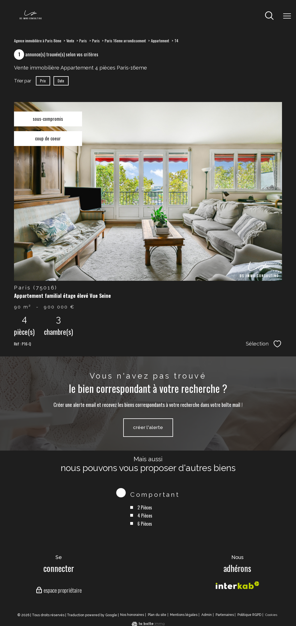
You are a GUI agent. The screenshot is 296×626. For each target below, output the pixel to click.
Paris (83, 40)
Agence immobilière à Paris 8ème (37, 40)
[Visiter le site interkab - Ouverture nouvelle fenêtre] (237, 585)
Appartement (160, 40)
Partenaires (225, 615)
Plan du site (157, 615)
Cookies (271, 615)
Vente (70, 40)
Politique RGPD (249, 615)
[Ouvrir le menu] (287, 16)
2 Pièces (144, 517)
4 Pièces (144, 525)
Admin (206, 615)
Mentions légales (183, 615)
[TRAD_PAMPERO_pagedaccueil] (30, 19)
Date (61, 81)
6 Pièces (144, 533)
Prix (43, 81)
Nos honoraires (132, 615)
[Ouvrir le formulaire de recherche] (269, 16)
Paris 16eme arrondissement (125, 40)
